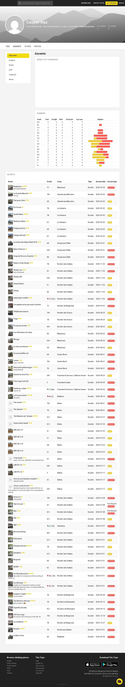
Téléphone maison (21, 311)
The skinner (18, 409)
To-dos (27, 46)
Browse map (86, 3)
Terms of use (40, 666)
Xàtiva (59, 466)
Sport (10, 70)
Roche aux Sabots (64, 630)
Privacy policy (40, 668)
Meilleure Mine (20, 221)
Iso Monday (18, 583)
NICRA (16, 567)
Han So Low (18, 504)
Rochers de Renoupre (66, 602)
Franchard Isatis (63, 382)
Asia (8, 670)
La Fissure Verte (20, 395)
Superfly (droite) (20, 608)
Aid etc (11, 79)
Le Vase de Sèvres (21, 347)
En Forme (18, 207)
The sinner (18, 402)
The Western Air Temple (23, 416)
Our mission (40, 670)
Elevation (17, 553)
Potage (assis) (20, 228)
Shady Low (18, 270)
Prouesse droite (20, 326)
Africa (9, 668)
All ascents (13, 55)
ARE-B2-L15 (18, 444)
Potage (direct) (20, 235)
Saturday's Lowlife (21, 298)
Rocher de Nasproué (65, 306)
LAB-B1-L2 (18, 472)
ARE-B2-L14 (18, 451)
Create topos (98, 3)
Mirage (17, 339)
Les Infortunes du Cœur (23, 332)
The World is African (22, 601)
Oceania (9, 673)
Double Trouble (20, 594)
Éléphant (60, 637)
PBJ (15, 511)
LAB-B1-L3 (18, 465)
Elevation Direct (20, 546)
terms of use (113, 676)
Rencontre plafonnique (23, 367)
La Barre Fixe (19, 635)
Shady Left (18, 277)
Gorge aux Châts (63, 243)
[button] (119, 681)
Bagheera (18, 186)
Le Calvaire (61, 208)
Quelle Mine (18, 214)
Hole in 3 (17, 497)
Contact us (39, 663)
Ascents (17, 46)
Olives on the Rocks (22, 486)
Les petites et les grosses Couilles (27, 305)
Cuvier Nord (62, 354)
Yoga (16, 319)
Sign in (121, 3)
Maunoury (61, 187)
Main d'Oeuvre (19, 249)
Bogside (17, 559)
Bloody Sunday (20, 532)
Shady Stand (19, 284)
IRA (15, 518)
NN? (15, 525)
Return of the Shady (21, 263)
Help (37, 661)
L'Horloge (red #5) (21, 381)
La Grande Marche (21, 193)
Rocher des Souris (64, 313)
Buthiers (60, 396)
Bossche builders (88, 26)
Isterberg (61, 526)
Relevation (18, 539)
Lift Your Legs (19, 615)
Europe (9, 661)
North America (11, 663)
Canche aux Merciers (65, 194)
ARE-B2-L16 (18, 437)
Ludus (16, 360)
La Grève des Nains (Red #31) (26, 242)
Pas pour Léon (19, 200)
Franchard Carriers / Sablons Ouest (71, 375)
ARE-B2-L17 (18, 430)
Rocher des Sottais (65, 264)
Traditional (12, 75)
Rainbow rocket (20, 388)
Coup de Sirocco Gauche (24, 256)
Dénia (59, 403)
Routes (11, 65)
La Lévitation (19, 622)
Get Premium (111, 3)
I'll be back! (18, 458)
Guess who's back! (21, 423)
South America (11, 666)
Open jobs (39, 673)
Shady (16, 291)
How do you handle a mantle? (25, 479)
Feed (8, 46)
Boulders (12, 60)
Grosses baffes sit (21, 353)
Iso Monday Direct (21, 574)
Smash (17, 629)
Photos (37, 46)
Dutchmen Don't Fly (21, 374)
